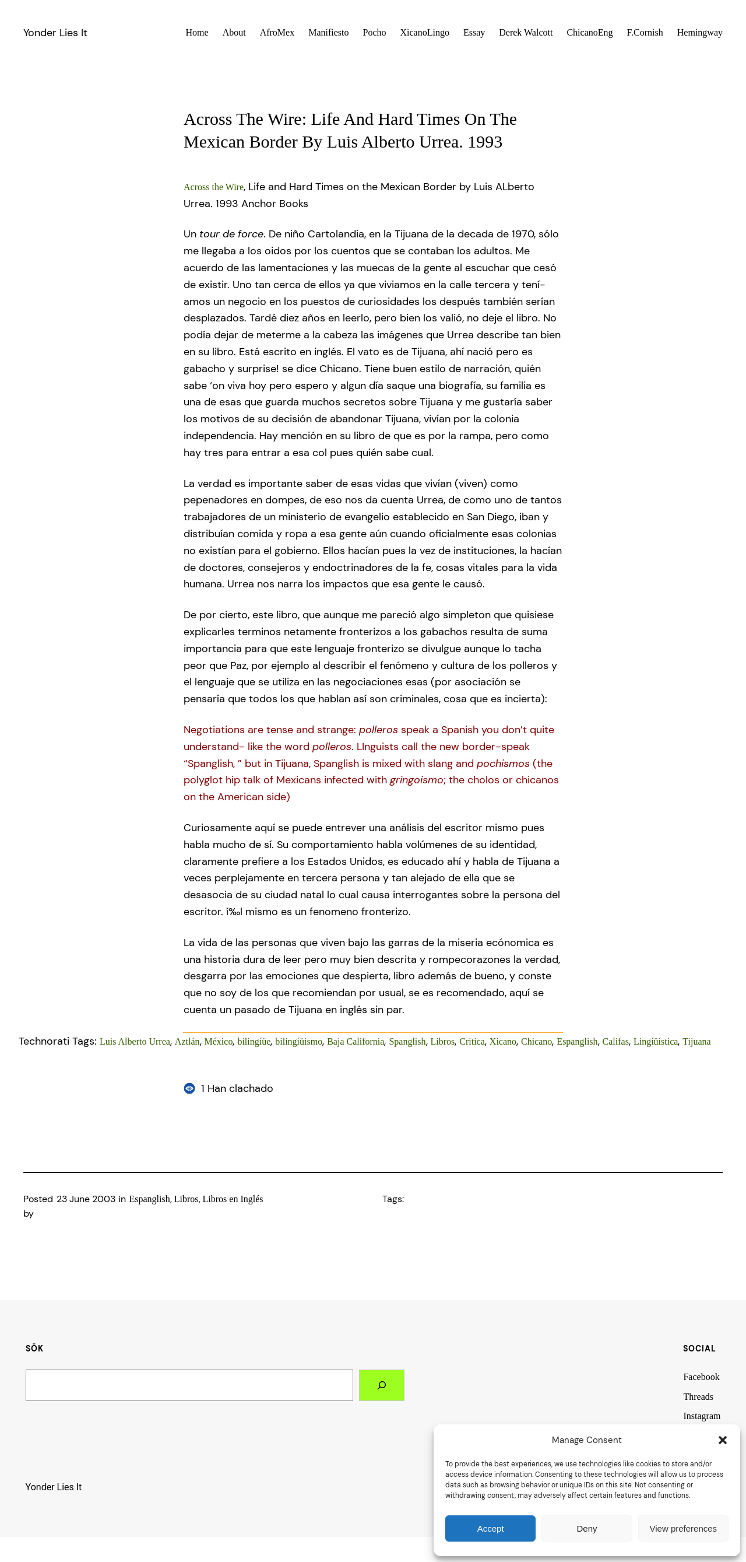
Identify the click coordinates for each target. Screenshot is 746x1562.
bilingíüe (253, 1041)
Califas (616, 1041)
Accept (490, 1528)
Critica (472, 1041)
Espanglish (577, 1041)
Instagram (701, 1416)
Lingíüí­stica (656, 1041)
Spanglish (407, 1041)
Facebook (701, 1377)
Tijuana (696, 1041)
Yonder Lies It (55, 33)
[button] (723, 1440)
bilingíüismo (298, 1041)
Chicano (536, 1041)
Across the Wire (214, 187)
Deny (586, 1528)
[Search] (381, 1385)
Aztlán (187, 1041)
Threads (698, 1397)
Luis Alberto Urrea (135, 1041)
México (219, 1041)
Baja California (355, 1041)
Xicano (503, 1041)
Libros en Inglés (233, 1199)
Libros (443, 1041)
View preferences (683, 1528)
